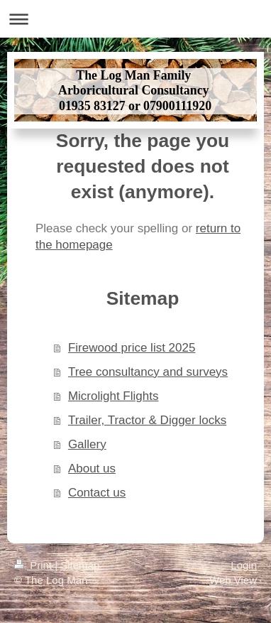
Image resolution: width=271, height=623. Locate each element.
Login (244, 565)
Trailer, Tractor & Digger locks (147, 420)
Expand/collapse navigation (135, 19)
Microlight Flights (113, 396)
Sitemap (79, 565)
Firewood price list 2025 (132, 347)
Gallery (87, 444)
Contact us (97, 492)
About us (92, 468)
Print (34, 565)
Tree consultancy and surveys (148, 372)
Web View (233, 580)
